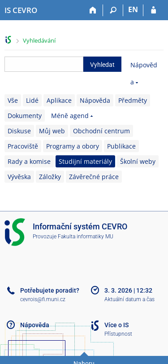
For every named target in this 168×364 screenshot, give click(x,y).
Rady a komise (29, 161)
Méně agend (70, 115)
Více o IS (116, 325)
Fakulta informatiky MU (85, 236)
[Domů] (93, 10)
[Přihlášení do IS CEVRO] (153, 10)
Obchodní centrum (101, 131)
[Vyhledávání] (113, 10)
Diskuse (19, 131)
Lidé (32, 100)
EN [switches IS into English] (133, 9)
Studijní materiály (85, 161)
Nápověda (95, 100)
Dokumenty (25, 115)
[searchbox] (43, 64)
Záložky (50, 176)
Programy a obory (72, 146)
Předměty (132, 100)
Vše (13, 100)
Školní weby (137, 161)
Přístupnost (118, 334)
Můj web (52, 131)
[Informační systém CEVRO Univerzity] (20, 10)
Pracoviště (23, 146)
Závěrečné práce (94, 176)
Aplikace (59, 100)
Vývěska (19, 176)
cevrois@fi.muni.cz (42, 299)
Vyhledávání (39, 40)
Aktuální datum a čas (129, 299)
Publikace (121, 146)
